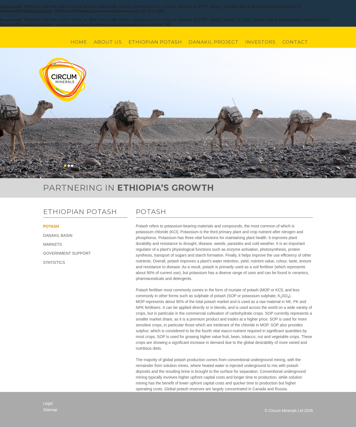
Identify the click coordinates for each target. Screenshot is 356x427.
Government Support (67, 253)
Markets (52, 244)
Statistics (54, 262)
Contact (295, 42)
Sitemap (50, 410)
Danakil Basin (57, 235)
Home (79, 42)
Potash (51, 226)
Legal (48, 403)
